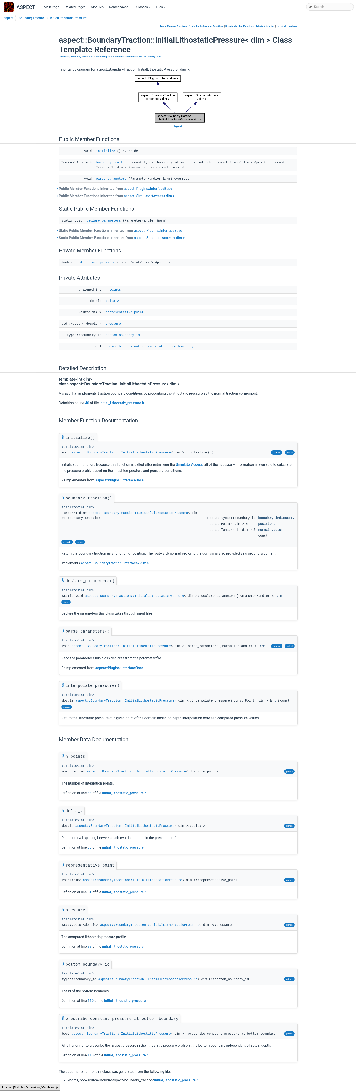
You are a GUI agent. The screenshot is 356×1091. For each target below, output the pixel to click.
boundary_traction (112, 162)
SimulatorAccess (189, 465)
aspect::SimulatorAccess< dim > (149, 196)
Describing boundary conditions (76, 56)
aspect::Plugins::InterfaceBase (148, 189)
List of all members (286, 26)
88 (90, 847)
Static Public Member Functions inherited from (120, 231)
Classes (143, 8)
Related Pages (75, 7)
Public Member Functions (173, 26)
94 (90, 892)
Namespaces (120, 8)
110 (91, 1001)
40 (87, 403)
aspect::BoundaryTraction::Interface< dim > (115, 563)
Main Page (51, 7)
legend (178, 126)
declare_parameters (104, 220)
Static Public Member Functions (206, 26)
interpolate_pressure (96, 262)
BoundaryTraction (31, 18)
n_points (113, 289)
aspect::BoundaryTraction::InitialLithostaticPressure (121, 452)
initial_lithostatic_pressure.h (122, 403)
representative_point (125, 312)
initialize (105, 151)
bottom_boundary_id (123, 335)
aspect (8, 18)
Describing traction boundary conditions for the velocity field (128, 56)
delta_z (112, 301)
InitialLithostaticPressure (68, 18)
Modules (97, 7)
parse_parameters (111, 179)
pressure (113, 324)
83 (90, 793)
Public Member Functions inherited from (115, 189)
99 (90, 946)
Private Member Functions (239, 26)
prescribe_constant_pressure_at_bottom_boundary (149, 346)
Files (161, 8)
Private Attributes (265, 26)
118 (91, 1055)
